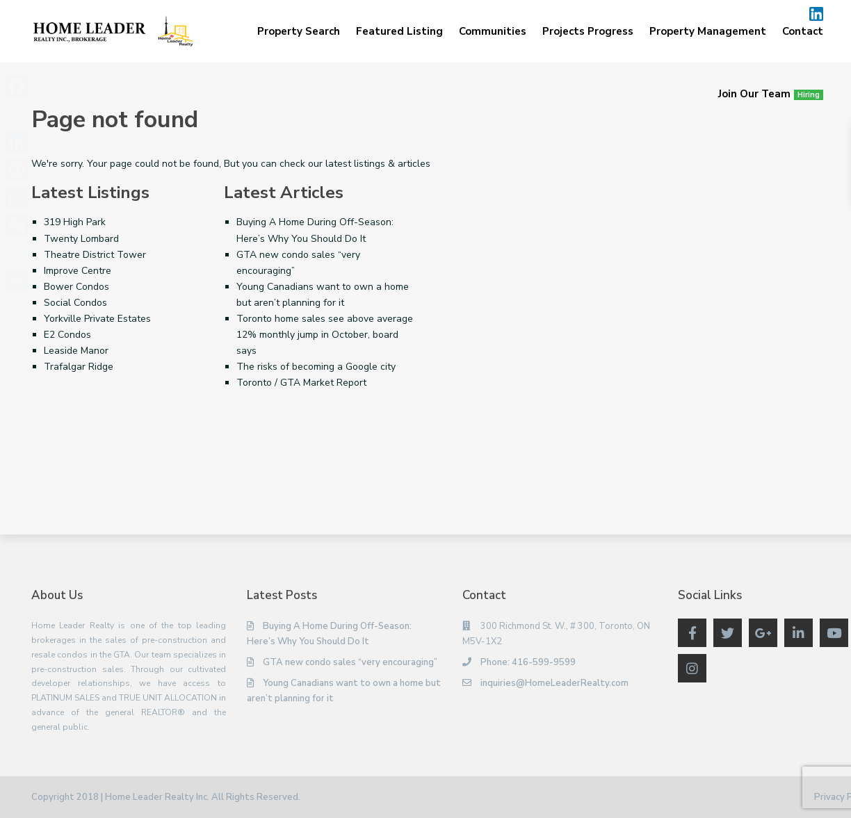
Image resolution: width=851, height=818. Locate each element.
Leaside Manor (76, 350)
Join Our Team (770, 94)
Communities (492, 31)
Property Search (298, 31)
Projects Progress (587, 31)
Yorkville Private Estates (97, 318)
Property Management (707, 31)
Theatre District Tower (95, 254)
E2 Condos (67, 334)
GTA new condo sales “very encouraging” (350, 662)
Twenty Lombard (81, 238)
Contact (802, 31)
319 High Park (75, 222)
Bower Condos (76, 286)
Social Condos (75, 302)
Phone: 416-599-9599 (528, 662)
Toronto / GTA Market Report (301, 382)
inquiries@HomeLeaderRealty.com (554, 683)
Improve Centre (77, 270)
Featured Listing (399, 31)
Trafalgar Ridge (78, 366)
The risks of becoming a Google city (316, 366)
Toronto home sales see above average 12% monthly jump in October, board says (324, 334)
